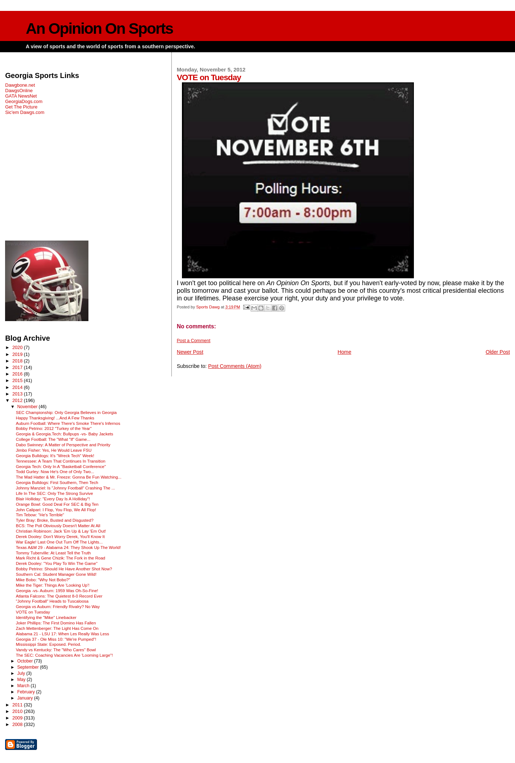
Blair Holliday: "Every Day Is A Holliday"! (53, 499)
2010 (18, 711)
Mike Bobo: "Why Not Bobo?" (43, 580)
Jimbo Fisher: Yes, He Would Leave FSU (54, 450)
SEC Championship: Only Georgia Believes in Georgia (66, 412)
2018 (18, 361)
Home (345, 352)
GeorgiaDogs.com (23, 101)
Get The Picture (21, 107)
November (27, 406)
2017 (18, 367)
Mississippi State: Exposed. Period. (48, 644)
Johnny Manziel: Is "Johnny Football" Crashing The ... (65, 488)
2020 (18, 347)
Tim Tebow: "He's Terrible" (40, 515)
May (21, 679)
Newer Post (190, 352)
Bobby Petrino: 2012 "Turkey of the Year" (54, 428)
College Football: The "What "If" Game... (53, 439)
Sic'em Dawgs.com (24, 112)
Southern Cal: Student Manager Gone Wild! (56, 574)
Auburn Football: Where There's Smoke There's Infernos (68, 423)
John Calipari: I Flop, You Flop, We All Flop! (56, 510)
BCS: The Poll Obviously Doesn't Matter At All (58, 526)
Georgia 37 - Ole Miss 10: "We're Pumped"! (56, 639)
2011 (18, 704)
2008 (18, 724)
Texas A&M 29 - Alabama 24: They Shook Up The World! (68, 547)
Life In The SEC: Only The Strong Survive (54, 493)
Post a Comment (194, 340)
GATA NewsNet (21, 96)
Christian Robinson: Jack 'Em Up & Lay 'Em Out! (61, 531)
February (26, 691)
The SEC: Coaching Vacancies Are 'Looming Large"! (64, 655)
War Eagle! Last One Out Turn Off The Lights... (59, 542)
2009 (18, 718)
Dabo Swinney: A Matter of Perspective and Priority (63, 445)
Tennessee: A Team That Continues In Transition (60, 461)
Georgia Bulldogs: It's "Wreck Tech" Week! (55, 456)
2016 (18, 374)
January (25, 698)
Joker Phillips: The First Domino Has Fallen (56, 623)
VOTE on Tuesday (33, 612)
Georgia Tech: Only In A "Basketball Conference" (61, 466)
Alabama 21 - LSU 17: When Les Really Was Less (62, 634)
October (25, 661)
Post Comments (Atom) (234, 366)
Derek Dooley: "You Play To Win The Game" (56, 563)
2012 (18, 400)
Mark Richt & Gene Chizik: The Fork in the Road (60, 558)
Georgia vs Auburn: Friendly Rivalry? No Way (58, 606)
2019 (18, 354)
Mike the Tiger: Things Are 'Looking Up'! (53, 585)
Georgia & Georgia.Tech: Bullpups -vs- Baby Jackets (64, 434)
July (21, 673)
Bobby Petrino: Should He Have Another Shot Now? (64, 569)
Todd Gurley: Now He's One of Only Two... (55, 471)
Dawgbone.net (20, 85)
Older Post (498, 352)
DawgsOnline (19, 90)
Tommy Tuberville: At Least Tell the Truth (53, 553)
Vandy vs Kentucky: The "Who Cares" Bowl (56, 650)
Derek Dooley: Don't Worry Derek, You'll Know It (60, 536)
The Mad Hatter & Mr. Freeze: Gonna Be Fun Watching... (68, 477)
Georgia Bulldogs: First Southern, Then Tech (57, 482)
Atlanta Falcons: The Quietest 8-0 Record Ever (59, 596)
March (23, 685)
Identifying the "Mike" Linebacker (46, 617)
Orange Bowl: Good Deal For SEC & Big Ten (57, 504)
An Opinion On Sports (99, 28)
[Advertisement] (83, 178)
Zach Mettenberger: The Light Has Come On (57, 628)
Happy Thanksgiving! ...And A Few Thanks (55, 418)
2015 (18, 380)
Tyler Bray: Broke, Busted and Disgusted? (55, 520)
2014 (18, 387)
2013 (18, 394)
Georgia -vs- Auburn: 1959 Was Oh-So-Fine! (57, 590)
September (28, 667)
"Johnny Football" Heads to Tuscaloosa (52, 601)
